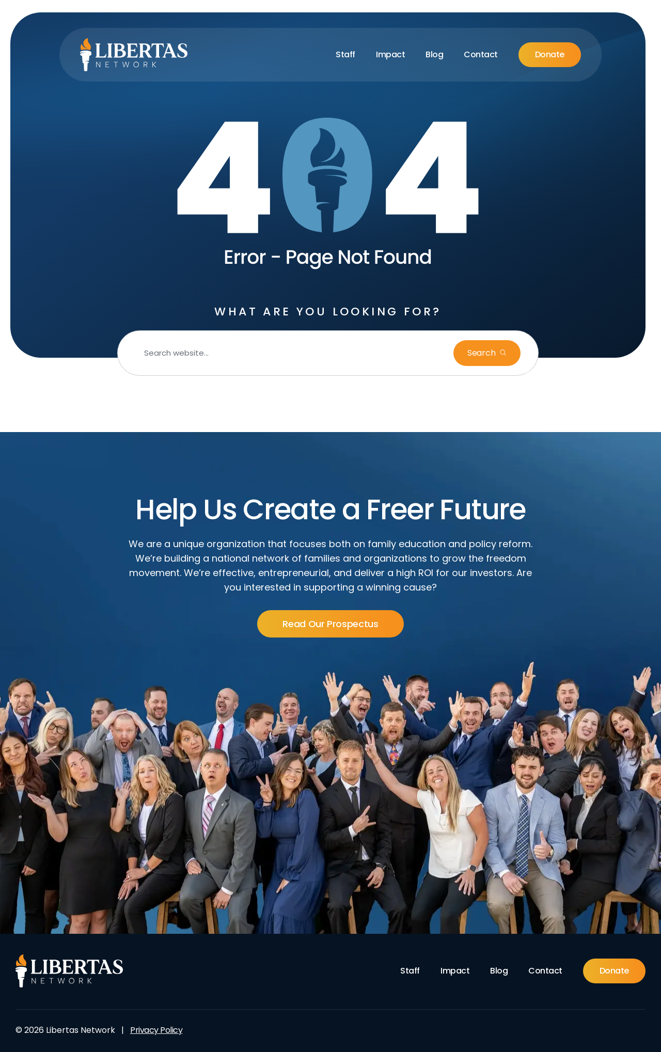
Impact (390, 54)
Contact (481, 54)
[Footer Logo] (69, 970)
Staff (345, 54)
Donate (549, 54)
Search (482, 353)
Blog (434, 54)
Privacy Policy (156, 1030)
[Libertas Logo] (134, 54)
